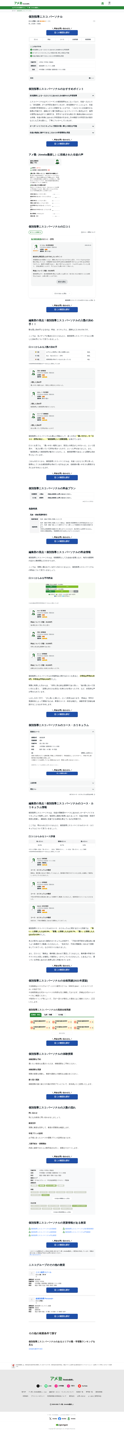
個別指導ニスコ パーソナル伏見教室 (43, 1229)
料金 (49, 39)
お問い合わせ (81, 1396)
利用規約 (25, 1396)
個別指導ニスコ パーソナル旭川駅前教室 (79, 1229)
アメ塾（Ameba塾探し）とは (37, 1392)
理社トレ (62, 789)
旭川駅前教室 (36, 239)
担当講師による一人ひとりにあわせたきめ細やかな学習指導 (62, 96)
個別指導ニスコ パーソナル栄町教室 (43, 1232)
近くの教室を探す (62, 32)
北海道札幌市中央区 (36, 1349)
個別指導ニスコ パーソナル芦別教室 (77, 1232)
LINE (47, 1385)
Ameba (53, 1418)
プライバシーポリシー (38, 1396)
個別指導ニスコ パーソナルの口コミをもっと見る (80, 300)
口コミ (36, 39)
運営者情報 (99, 1392)
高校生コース (62, 732)
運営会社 (71, 1396)
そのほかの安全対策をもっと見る (62, 1212)
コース (62, 39)
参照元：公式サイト (87, 753)
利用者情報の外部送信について (56, 1396)
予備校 (39, 23)
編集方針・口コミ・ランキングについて (61, 1392)
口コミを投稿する (35, 232)
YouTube (82, 1385)
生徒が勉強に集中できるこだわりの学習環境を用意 (62, 133)
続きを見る (62, 1033)
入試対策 (62, 783)
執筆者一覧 (79, 1392)
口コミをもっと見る (60, 293)
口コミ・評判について (88, 232)
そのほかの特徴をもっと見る (62, 1198)
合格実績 (75, 39)
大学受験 (59, 1385)
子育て (71, 1385)
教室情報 (88, 39)
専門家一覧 (89, 1392)
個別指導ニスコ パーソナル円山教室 (43, 1235)
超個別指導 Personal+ (44, 1299)
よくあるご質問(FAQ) (94, 1396)
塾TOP (14, 10)
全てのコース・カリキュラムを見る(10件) (82, 794)
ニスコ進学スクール (43, 1272)
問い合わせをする (35, 1254)
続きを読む (62, 282)
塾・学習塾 (32, 23)
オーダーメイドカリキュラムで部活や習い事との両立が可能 (62, 126)
